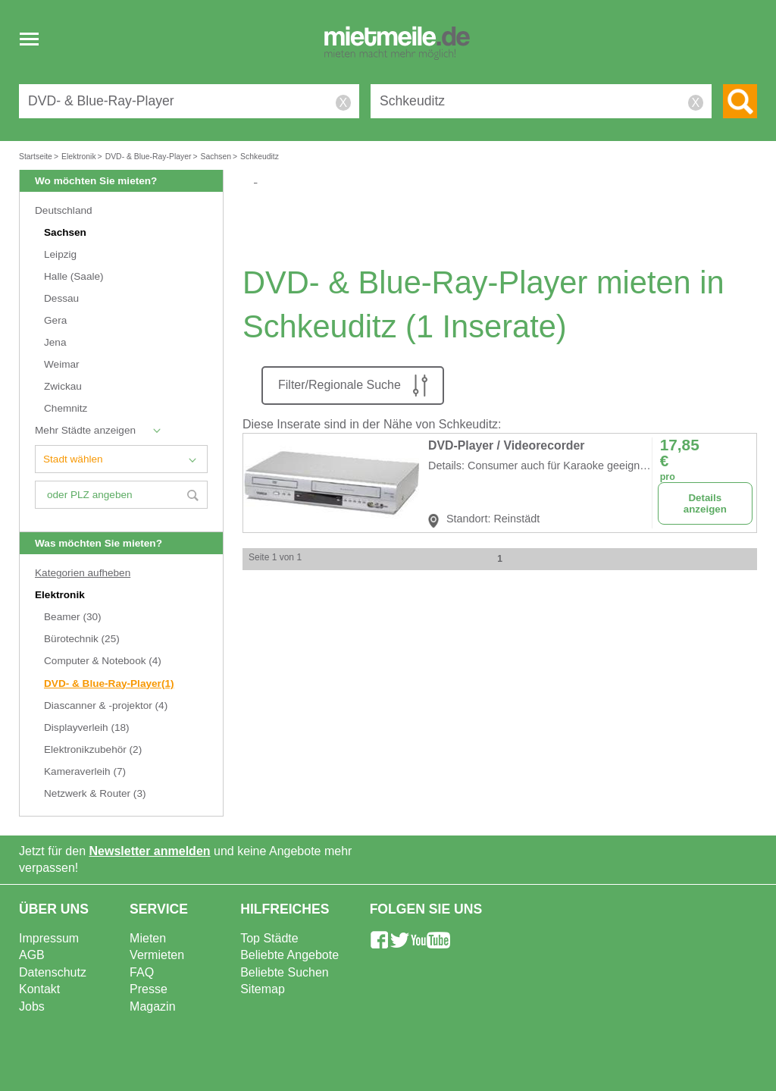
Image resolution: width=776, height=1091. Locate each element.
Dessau (61, 298)
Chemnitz (65, 408)
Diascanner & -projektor (105, 705)
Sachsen (65, 232)
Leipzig (60, 254)
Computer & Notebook (102, 660)
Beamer (73, 616)
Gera (55, 320)
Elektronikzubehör (93, 749)
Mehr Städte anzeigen (85, 430)
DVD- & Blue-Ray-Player (109, 683)
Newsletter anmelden (150, 851)
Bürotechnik (82, 638)
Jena (55, 342)
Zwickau (63, 386)
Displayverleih (87, 727)
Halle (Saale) (74, 276)
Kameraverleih (85, 771)
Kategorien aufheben (82, 572)
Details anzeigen (705, 503)
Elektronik (61, 594)
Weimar (62, 364)
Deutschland (63, 210)
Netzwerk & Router (95, 793)
